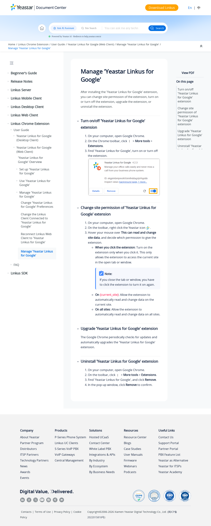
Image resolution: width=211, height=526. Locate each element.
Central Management (69, 460)
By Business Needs (102, 472)
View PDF (188, 73)
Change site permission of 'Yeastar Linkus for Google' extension (188, 116)
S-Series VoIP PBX (66, 449)
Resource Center (135, 437)
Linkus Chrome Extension (33, 44)
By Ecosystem (98, 466)
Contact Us (165, 437)
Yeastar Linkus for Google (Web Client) (91, 44)
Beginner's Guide (24, 73)
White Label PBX (100, 449)
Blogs (127, 443)
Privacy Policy (62, 511)
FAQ (16, 265)
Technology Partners (34, 460)
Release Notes (21, 81)
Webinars (130, 466)
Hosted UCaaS (99, 437)
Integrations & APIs (102, 455)
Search (157, 28)
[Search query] (125, 28)
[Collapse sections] (201, 46)
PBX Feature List (169, 455)
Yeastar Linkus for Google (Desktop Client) (33, 138)
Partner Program (32, 443)
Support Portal (168, 443)
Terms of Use (43, 511)
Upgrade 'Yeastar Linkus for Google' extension (190, 135)
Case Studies (132, 449)
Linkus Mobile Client (26, 98)
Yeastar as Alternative (173, 460)
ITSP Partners (29, 455)
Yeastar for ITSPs (169, 466)
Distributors (28, 449)
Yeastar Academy (170, 472)
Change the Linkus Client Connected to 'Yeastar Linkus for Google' (34, 220)
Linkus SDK (19, 273)
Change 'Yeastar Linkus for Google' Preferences (37, 205)
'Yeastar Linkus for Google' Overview (30, 160)
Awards (25, 472)
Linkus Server (21, 90)
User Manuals (133, 455)
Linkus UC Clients (66, 443)
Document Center (51, 7)
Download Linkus (162, 7)
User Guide (58, 44)
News (24, 466)
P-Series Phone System (70, 437)
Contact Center (99, 443)
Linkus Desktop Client (27, 107)
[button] (8, 73)
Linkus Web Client (24, 115)
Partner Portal (168, 449)
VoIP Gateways (65, 455)
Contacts (26, 511)
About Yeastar (30, 437)
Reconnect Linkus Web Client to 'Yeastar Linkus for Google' (36, 238)
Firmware (130, 460)
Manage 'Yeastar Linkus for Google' (138, 44)
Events (24, 478)
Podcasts (130, 472)
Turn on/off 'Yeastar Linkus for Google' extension (188, 95)
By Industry (97, 460)
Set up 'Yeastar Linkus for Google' (34, 171)
